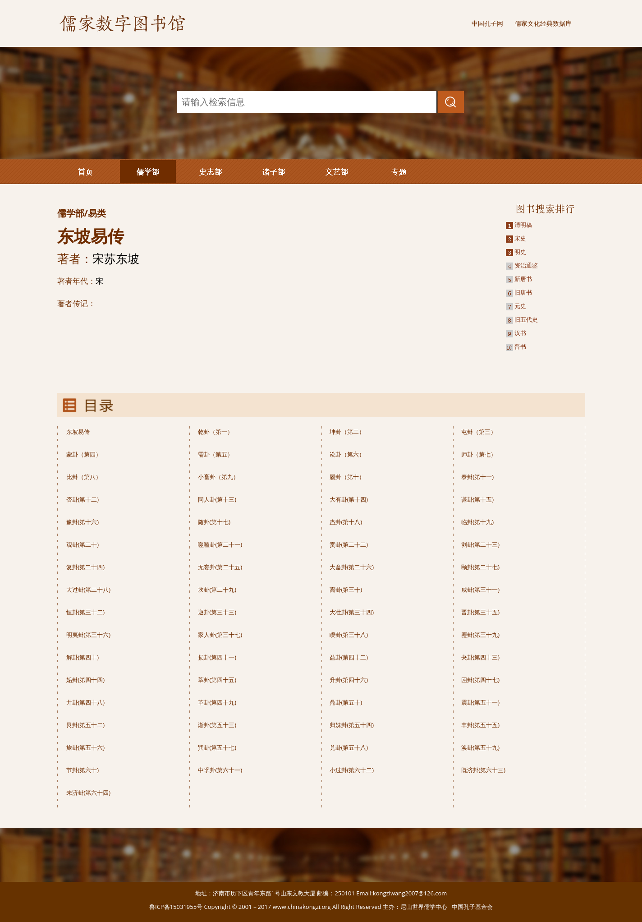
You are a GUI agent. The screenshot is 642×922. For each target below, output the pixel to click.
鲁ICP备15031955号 (175, 907)
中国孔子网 (487, 23)
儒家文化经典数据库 (543, 23)
